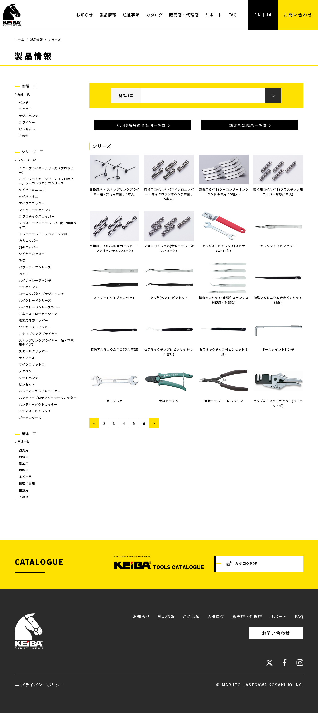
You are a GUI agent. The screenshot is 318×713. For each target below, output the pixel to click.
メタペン (25, 371)
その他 (24, 136)
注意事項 (131, 15)
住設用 (24, 490)
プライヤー (27, 122)
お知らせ (84, 15)
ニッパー (25, 109)
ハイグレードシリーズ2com (39, 307)
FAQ (232, 15)
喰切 (22, 260)
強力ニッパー (28, 240)
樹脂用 (24, 470)
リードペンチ (28, 378)
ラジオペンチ (28, 115)
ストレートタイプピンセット (115, 297)
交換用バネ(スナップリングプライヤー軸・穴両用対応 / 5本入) (114, 191)
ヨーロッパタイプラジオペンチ (41, 293)
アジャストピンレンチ (35, 411)
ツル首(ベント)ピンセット (169, 297)
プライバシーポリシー (42, 685)
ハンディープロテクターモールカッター (48, 397)
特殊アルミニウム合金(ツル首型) (114, 349)
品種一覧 (24, 94)
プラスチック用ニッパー (36, 216)
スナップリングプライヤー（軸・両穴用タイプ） (46, 342)
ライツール (27, 358)
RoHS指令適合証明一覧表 (141, 125)
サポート (213, 15)
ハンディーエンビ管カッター (40, 391)
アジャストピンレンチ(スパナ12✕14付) (223, 248)
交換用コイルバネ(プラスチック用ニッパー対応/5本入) (278, 191)
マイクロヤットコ (32, 364)
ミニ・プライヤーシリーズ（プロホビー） (46, 170)
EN (257, 15)
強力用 (24, 450)
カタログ (154, 15)
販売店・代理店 (184, 15)
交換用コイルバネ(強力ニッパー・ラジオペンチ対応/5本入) (114, 248)
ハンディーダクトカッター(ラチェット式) (278, 403)
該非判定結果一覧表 (248, 125)
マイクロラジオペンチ (35, 210)
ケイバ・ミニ (28, 196)
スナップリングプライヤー (38, 333)
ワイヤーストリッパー (35, 327)
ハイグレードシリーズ (35, 300)
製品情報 (108, 15)
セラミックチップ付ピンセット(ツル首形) (169, 351)
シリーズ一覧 (27, 160)
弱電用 (24, 457)
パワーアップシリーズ (35, 267)
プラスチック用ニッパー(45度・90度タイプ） (48, 225)
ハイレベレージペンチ (35, 280)
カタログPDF (241, 564)
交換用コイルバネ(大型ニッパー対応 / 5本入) (169, 248)
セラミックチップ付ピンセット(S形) (223, 351)
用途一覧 (24, 442)
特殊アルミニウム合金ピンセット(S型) (278, 299)
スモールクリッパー (33, 351)
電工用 (24, 463)
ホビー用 (25, 476)
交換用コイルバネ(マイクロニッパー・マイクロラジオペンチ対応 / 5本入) (169, 194)
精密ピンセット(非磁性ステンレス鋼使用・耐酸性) (224, 299)
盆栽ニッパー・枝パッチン (223, 401)
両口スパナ (114, 401)
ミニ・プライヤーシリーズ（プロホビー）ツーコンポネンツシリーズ (46, 181)
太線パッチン (169, 401)
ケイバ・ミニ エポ (32, 190)
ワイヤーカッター (32, 254)
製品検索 (126, 95)
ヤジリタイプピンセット (278, 246)
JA (269, 15)
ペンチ (24, 102)
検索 (273, 95)
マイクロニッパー (32, 203)
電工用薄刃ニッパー (33, 320)
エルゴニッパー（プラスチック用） (45, 234)
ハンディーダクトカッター (38, 404)
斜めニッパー (28, 247)
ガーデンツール (30, 417)
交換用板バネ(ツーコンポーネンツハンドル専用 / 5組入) (224, 191)
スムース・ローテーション (38, 314)
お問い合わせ (298, 15)
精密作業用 (27, 483)
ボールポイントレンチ (278, 349)
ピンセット (27, 129)
